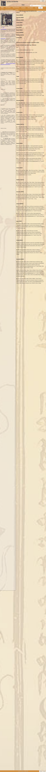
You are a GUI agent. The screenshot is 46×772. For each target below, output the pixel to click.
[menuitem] (2, 8)
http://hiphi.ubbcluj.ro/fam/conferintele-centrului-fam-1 (8, 64)
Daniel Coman (3, 38)
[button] (42, 1)
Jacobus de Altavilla (12, 1)
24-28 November (3, 29)
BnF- (3, 27)
